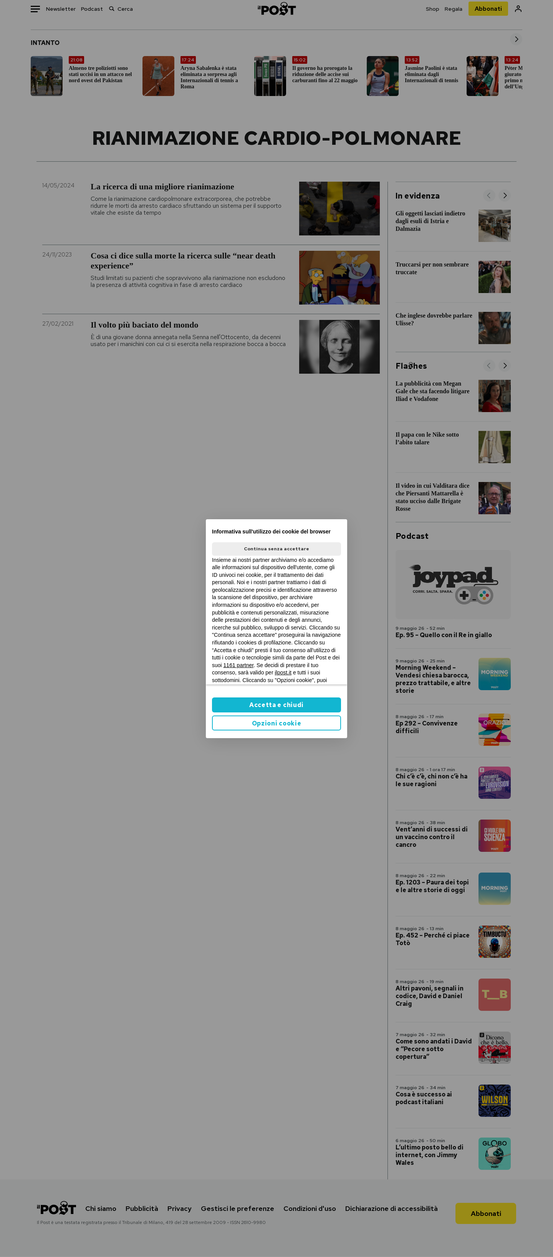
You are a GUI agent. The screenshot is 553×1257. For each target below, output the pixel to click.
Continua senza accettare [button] (276, 549)
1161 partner (239, 665)
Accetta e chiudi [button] (276, 705)
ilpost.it (283, 672)
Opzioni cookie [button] (276, 723)
